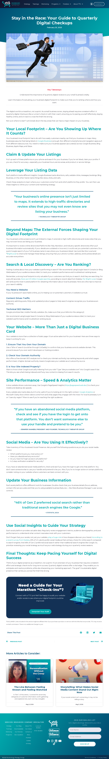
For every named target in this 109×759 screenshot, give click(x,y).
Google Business (44, 141)
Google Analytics (86, 392)
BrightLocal (11, 254)
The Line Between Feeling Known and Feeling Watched (29, 688)
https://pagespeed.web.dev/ (76, 385)
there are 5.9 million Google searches (35, 279)
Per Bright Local (89, 279)
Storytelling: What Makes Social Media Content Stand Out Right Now (79, 690)
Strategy (27, 4)
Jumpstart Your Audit (40, 612)
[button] (81, 632)
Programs (55, 4)
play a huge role (54, 537)
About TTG (78, 4)
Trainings (36, 4)
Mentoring (45, 4)
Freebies (67, 4)
